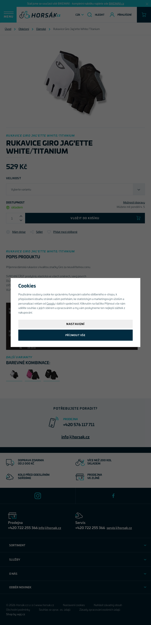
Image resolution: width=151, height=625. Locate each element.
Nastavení (75, 324)
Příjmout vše (75, 335)
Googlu (51, 303)
